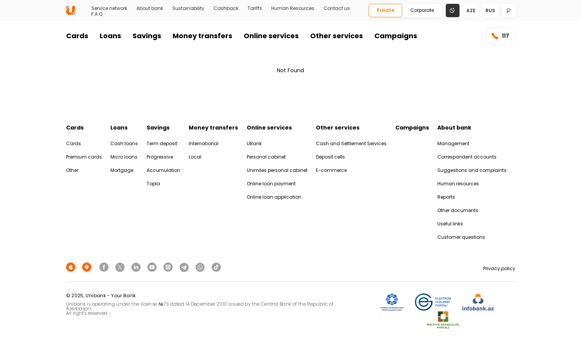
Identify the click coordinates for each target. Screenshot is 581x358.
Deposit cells (330, 157)
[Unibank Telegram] (185, 267)
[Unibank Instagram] (169, 267)
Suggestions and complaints (472, 170)
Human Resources (292, 8)
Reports (446, 197)
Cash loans (124, 143)
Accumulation (163, 170)
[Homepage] (70, 13)
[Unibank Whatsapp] (201, 267)
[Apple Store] (72, 267)
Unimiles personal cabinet (277, 170)
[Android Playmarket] (88, 267)
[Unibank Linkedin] (137, 267)
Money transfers (202, 35)
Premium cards (84, 157)
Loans (110, 35)
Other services (336, 35)
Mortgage (121, 170)
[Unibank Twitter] (121, 267)
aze (471, 10)
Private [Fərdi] (385, 10)
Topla (153, 183)
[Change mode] (453, 10)
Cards (77, 35)
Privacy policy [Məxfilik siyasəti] (499, 268)
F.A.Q (96, 14)
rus (490, 10)
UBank (254, 143)
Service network (109, 8)
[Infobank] (478, 302)
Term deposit (162, 143)
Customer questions (461, 237)
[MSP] (443, 320)
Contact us (337, 8)
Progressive (160, 157)
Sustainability (188, 8)
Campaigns (395, 35)
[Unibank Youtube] (153, 267)
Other (72, 170)
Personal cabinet (266, 157)
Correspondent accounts (467, 157)
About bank (149, 8)
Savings (147, 35)
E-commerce (331, 170)
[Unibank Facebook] (105, 267)
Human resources (458, 183)
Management (453, 143)
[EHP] (433, 302)
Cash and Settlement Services (351, 143)
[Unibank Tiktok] (216, 267)
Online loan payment (271, 183)
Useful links (450, 223)
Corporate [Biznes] (422, 10)
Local (195, 157)
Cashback (226, 8)
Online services (271, 35)
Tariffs (255, 8)
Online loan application (274, 197)
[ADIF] (391, 302)
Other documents (457, 210)
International (203, 143)
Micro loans (124, 157)
